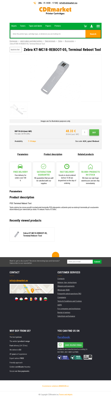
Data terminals (50, 41)
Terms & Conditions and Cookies (69, 301)
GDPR (59, 305)
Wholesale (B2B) (63, 290)
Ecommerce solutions (50, 386)
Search (93, 34)
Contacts (61, 279)
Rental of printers (63, 312)
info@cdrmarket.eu (68, 3)
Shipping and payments (65, 286)
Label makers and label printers (31, 41)
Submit (97, 262)
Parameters (22, 154)
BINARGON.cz (64, 386)
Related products (86, 154)
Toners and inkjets (65, 394)
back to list (15, 49)
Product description (53, 154)
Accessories (69, 41)
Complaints (61, 297)
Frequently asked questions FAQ (69, 294)
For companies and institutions (68, 309)
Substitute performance (66, 316)
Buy (94, 132)
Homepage (13, 41)
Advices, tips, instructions (67, 282)
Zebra (60, 41)
